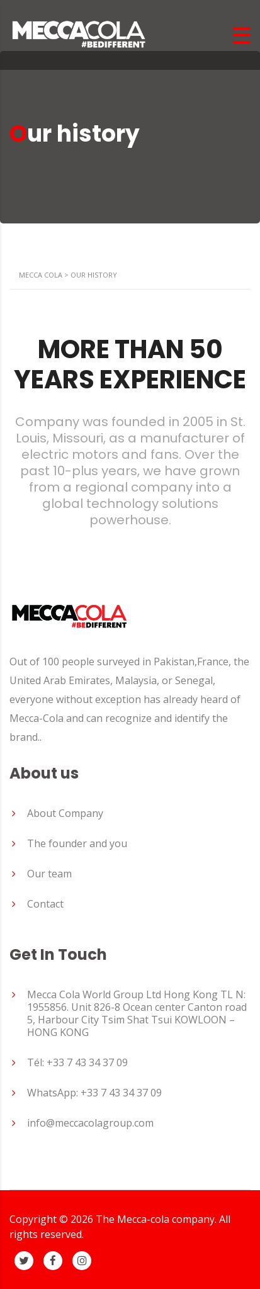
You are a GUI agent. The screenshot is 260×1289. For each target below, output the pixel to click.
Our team (49, 874)
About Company (65, 813)
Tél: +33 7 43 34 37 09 (77, 1062)
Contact (45, 904)
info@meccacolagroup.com (90, 1123)
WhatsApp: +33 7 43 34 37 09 (94, 1093)
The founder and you (77, 843)
